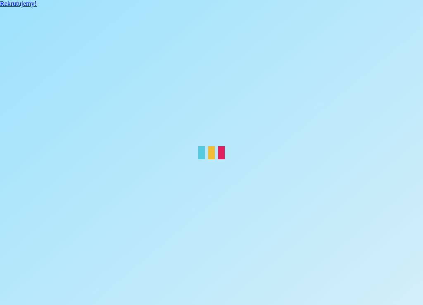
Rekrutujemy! (18, 3)
